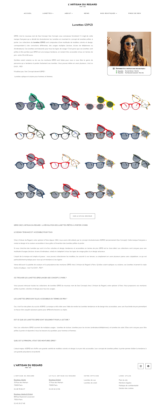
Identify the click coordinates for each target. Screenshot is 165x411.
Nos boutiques (107, 13)
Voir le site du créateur (82, 216)
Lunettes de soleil (90, 383)
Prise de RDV (134, 13)
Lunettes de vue (90, 380)
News (86, 13)
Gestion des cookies (126, 388)
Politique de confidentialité (128, 385)
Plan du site (123, 380)
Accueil (28, 13)
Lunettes (47, 13)
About (68, 13)
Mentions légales (125, 383)
